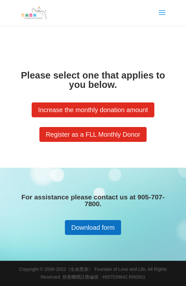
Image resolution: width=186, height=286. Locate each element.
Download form (93, 227)
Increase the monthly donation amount (93, 109)
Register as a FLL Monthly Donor (93, 134)
